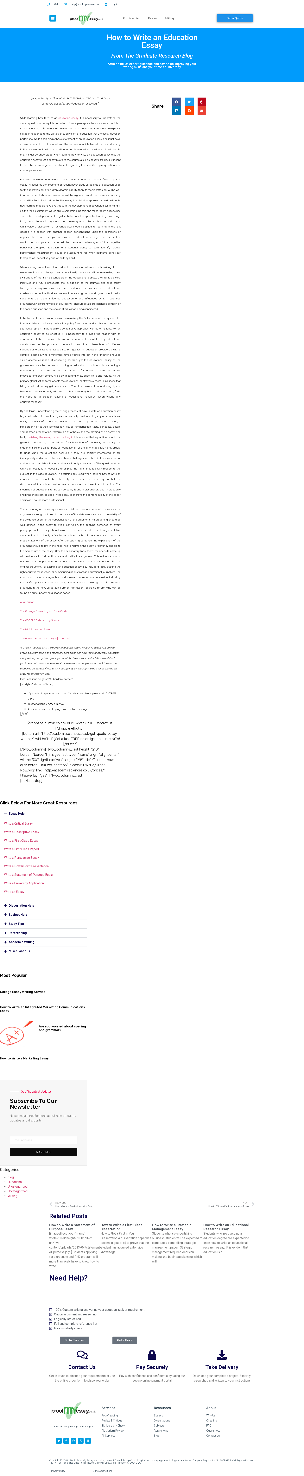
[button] (52, 18)
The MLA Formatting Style (35, 629)
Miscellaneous (19, 951)
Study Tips (16, 924)
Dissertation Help (21, 905)
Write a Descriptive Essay (21, 832)
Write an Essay (14, 892)
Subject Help (18, 915)
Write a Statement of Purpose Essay (29, 875)
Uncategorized (18, 1191)
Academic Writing (22, 942)
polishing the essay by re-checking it (50, 437)
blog (11, 1177)
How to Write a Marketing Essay (24, 1058)
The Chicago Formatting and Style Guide (43, 611)
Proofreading (131, 18)
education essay (68, 118)
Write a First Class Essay (21, 840)
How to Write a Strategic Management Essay (171, 1227)
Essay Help (17, 813)
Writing (12, 1196)
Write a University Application (24, 883)
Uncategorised (18, 1186)
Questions (15, 1182)
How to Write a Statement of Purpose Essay (72, 1227)
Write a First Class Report (21, 849)
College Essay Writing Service (22, 992)
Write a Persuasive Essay (21, 857)
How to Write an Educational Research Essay (226, 1227)
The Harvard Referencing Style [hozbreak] (45, 638)
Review (152, 18)
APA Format (27, 602)
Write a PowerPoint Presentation (26, 866)
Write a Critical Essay (18, 823)
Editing (169, 18)
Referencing (18, 933)
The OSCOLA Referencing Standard (41, 620)
